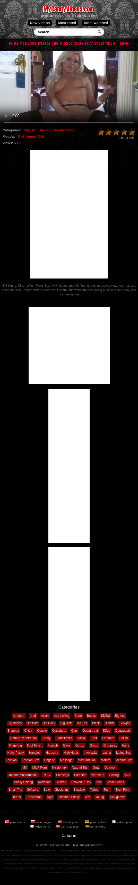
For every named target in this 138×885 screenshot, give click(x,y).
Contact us (69, 836)
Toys (50, 797)
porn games (72, 872)
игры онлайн (61, 851)
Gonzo (79, 745)
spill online (132, 851)
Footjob (53, 745)
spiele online (97, 851)
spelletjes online (94, 855)
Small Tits (15, 789)
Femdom (108, 738)
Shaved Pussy (81, 782)
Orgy (96, 767)
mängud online (109, 855)
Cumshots (59, 730)
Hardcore (52, 752)
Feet (94, 738)
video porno (40, 826)
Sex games (117, 797)
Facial (81, 738)
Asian (45, 716)
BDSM (105, 716)
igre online (40, 859)
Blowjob (124, 723)
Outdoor (110, 767)
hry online (57, 855)
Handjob (35, 752)
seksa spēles (96, 868)
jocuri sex (15, 868)
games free (49, 851)
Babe (78, 716)
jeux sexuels (87, 863)
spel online (6, 855)
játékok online (80, 855)
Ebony (46, 738)
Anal (33, 716)
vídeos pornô (86, 859)
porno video (95, 826)
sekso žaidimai (109, 868)
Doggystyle (123, 730)
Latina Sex (123, 752)
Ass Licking (62, 716)
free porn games (8, 851)
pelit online (26, 855)
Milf (24, 767)
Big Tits (30, 130)
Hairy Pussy (15, 752)
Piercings (62, 775)
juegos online (85, 851)
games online (37, 851)
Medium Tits (124, 760)
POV (127, 775)
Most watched (96, 23)
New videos (40, 23)
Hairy (125, 745)
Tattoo (94, 789)
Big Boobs (15, 723)
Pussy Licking (23, 782)
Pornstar (80, 775)
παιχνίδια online (27, 859)
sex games (28, 863)
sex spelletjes (33, 868)
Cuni (74, 730)
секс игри (121, 868)
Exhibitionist (64, 738)
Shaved (44, 130)
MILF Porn (39, 767)
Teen (107, 789)
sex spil (126, 863)
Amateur (18, 716)
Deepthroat (90, 730)
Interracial (90, 752)
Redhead (44, 782)
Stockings (61, 789)
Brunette (13, 730)
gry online (48, 855)
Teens (17, 797)
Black (96, 723)
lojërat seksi (60, 872)
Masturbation (63, 130)
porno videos (96, 822)
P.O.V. (47, 775)
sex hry (23, 868)
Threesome (34, 797)
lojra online (15, 859)
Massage (66, 760)
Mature (105, 760)
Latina (106, 752)
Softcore (33, 789)
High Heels (71, 752)
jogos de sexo (74, 863)
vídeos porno (69, 822)
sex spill (111, 863)
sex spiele (47, 863)
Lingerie (49, 760)
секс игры (37, 863)
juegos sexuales (60, 863)
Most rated (67, 23)
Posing (114, 775)
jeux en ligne (109, 851)
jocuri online (68, 855)
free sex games (23, 851)
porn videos (15, 822)
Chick (28, 730)
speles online (123, 855)
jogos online (72, 851)
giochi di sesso (100, 863)
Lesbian (11, 760)
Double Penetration (23, 738)
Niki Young (26, 136)
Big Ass (120, 716)
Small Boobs (115, 782)
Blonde (109, 723)
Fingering (15, 745)
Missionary (59, 767)
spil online (16, 855)
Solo (47, 789)
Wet (87, 797)
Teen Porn (122, 789)
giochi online (121, 851)
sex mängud (84, 868)
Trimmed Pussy (69, 797)
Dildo (106, 730)
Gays (66, 745)
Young (99, 797)
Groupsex (110, 745)
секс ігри (65, 868)
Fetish (123, 738)
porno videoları (68, 826)
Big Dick (66, 723)
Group (94, 745)
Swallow (79, 789)
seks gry (44, 868)
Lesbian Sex (30, 760)
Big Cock (49, 723)
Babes (91, 716)
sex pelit (73, 868)
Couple (42, 730)
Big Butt (32, 723)
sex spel (119, 863)
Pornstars (97, 775)
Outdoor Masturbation (23, 775)
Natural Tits (80, 767)
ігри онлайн (37, 855)
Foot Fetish (34, 745)
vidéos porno (122, 822)
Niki (41, 136)
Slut (99, 782)
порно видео (42, 822)
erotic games (84, 872)
